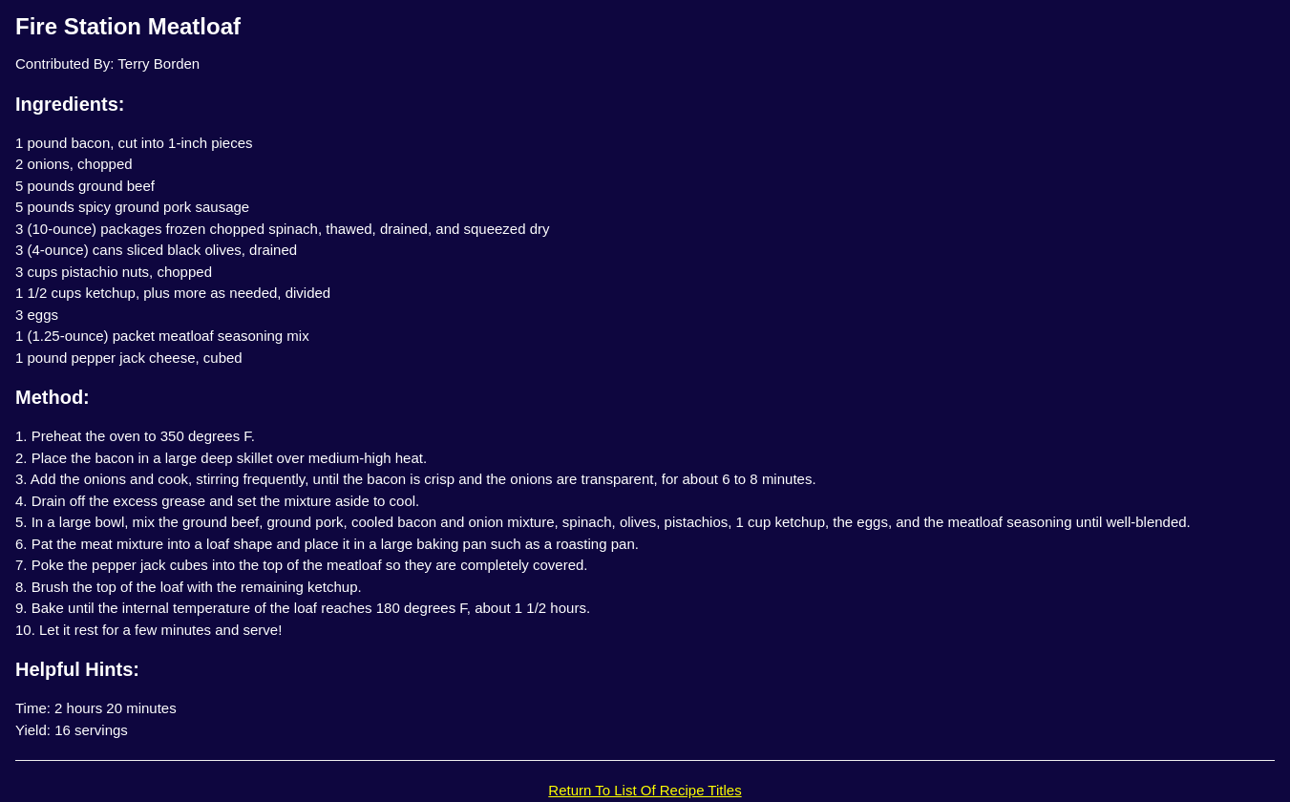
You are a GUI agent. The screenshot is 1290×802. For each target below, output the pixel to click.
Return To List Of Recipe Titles (644, 790)
